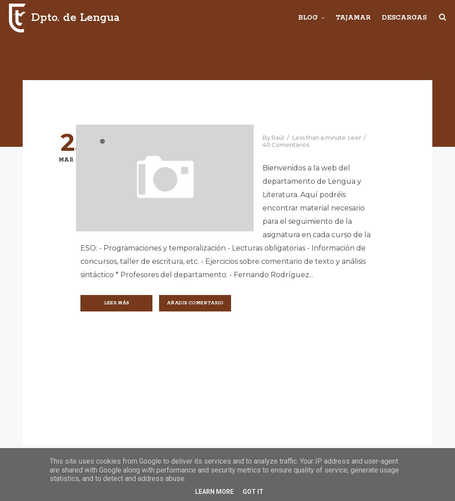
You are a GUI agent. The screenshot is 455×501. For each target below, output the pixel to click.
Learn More (214, 491)
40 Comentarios (286, 144)
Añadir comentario (195, 303)
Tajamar (353, 18)
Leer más (116, 303)
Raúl (277, 137)
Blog (308, 18)
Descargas (404, 18)
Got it (253, 491)
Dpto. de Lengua (75, 18)
